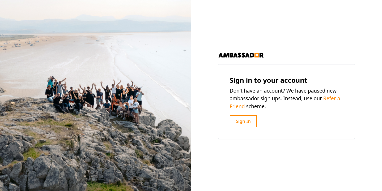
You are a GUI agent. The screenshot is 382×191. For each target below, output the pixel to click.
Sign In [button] (243, 121)
